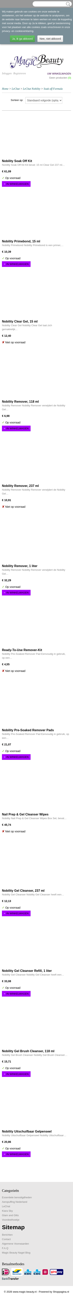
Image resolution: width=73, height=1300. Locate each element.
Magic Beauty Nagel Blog (16, 1252)
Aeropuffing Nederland (14, 1201)
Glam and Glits (10, 1215)
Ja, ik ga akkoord (22, 38)
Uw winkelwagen (59, 73)
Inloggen (7, 73)
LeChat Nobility (31, 88)
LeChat (16, 88)
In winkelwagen (17, 183)
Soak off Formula (53, 88)
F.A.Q (5, 1248)
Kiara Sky (7, 1210)
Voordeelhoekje (10, 1219)
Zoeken (67, 4)
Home (5, 88)
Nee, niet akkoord (50, 38)
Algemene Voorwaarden (15, 1243)
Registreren (19, 73)
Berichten (7, 1234)
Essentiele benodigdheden (17, 1197)
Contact (6, 1239)
